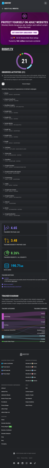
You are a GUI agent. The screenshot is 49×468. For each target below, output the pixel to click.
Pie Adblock (4, 402)
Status (2, 419)
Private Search (5, 367)
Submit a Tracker (29, 395)
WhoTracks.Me (5, 370)
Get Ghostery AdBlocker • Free (24, 33)
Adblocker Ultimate (5, 395)
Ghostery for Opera (31, 374)
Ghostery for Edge (31, 377)
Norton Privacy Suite (6, 398)
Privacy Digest (5, 374)
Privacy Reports (6, 427)
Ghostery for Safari (31, 370)
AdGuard (3, 388)
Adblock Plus (4, 391)
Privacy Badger (4, 405)
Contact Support (29, 391)
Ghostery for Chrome (31, 363)
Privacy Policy (24, 458)
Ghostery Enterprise (5, 433)
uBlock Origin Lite (5, 412)
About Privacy (29, 405)
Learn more (14, 281)
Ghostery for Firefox (31, 367)
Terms (18, 458)
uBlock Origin (4, 408)
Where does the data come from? (11, 286)
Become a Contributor (6, 430)
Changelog (3, 444)
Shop (2, 437)
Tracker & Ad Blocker (7, 363)
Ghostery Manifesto (6, 423)
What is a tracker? (7, 284)
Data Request (29, 398)
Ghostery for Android (31, 380)
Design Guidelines (30, 402)
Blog (2, 440)
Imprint (30, 458)
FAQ (26, 388)
